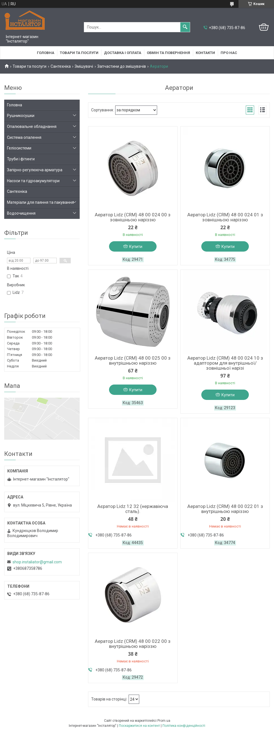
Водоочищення (21, 213)
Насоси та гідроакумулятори (33, 181)
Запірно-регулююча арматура (34, 170)
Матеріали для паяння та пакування (40, 202)
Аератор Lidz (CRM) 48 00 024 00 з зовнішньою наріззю (133, 217)
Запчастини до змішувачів (121, 66)
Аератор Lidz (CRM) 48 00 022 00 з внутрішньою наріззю (133, 644)
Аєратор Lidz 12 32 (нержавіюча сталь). (132, 509)
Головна (45, 53)
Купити (135, 246)
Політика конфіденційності (183, 726)
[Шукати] (185, 27)
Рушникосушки (20, 115)
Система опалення (24, 137)
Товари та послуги (79, 53)
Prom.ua (163, 721)
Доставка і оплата (122, 53)
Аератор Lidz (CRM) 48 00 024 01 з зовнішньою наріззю (225, 217)
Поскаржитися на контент (139, 726)
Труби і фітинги (21, 159)
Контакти (205, 53)
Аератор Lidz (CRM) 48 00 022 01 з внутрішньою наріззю (225, 509)
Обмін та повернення (168, 53)
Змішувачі (84, 66)
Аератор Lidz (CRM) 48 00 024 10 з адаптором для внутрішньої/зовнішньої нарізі (225, 363)
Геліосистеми (19, 148)
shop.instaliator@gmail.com (37, 562)
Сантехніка (61, 66)
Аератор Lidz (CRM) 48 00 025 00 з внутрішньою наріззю (133, 360)
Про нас (229, 53)
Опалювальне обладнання (31, 126)
